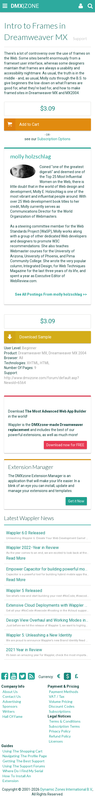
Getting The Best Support (24, 761)
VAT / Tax (56, 696)
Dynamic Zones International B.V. (66, 789)
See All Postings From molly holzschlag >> (51, 294)
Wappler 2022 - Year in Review (32, 547)
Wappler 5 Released (24, 590)
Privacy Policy (59, 731)
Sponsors (10, 706)
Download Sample (27, 337)
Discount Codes (61, 706)
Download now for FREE (65, 445)
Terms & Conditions (65, 721)
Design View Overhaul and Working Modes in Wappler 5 (47, 620)
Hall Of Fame (13, 716)
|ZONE (16, 6)
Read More (16, 558)
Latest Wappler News (29, 518)
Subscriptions (60, 711)
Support (80, 38)
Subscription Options (53, 139)
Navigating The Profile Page (25, 756)
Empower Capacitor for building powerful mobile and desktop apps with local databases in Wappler (47, 569)
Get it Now (76, 501)
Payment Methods (63, 691)
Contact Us (12, 696)
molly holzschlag (30, 156)
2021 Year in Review (24, 649)
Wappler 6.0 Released (25, 532)
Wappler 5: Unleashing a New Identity (39, 635)
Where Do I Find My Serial (23, 771)
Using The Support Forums (24, 766)
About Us (10, 691)
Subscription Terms (64, 726)
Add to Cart (21, 124)
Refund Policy (60, 736)
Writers (9, 711)
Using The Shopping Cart (23, 751)
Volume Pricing (60, 701)
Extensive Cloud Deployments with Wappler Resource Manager (47, 605)
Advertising (12, 701)
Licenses (56, 741)
